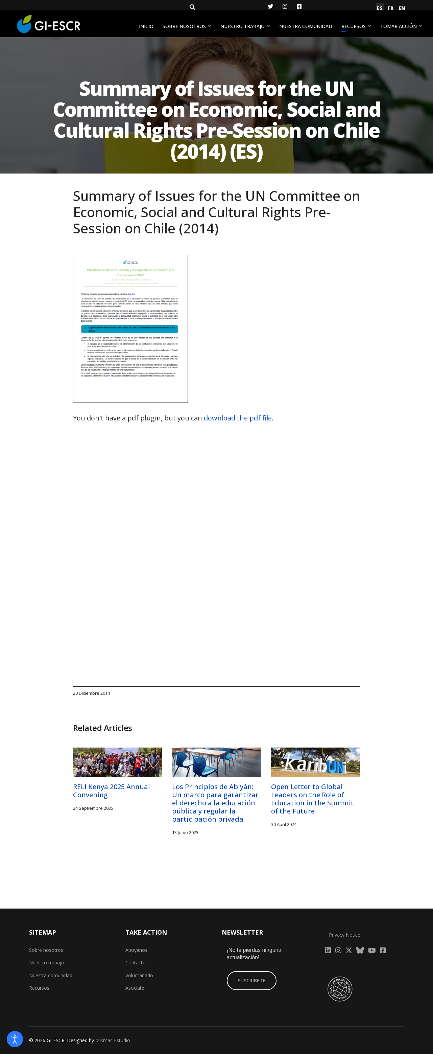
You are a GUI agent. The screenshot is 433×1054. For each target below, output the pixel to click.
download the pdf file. (238, 417)
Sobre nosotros (184, 26)
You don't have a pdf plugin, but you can (173, 417)
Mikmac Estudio (112, 1040)
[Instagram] (285, 6)
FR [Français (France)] (390, 8)
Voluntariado (139, 975)
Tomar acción (398, 26)
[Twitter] (270, 6)
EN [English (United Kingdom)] (402, 8)
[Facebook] (299, 6)
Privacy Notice (344, 935)
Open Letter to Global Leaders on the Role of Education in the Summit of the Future (312, 799)
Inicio (146, 26)
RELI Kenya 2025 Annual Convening (112, 790)
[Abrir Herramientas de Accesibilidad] (15, 1039)
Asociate (134, 988)
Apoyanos (136, 950)
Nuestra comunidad (305, 26)
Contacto (135, 962)
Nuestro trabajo (242, 26)
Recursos (353, 26)
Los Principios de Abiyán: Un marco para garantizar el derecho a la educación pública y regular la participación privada (215, 803)
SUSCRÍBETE (252, 980)
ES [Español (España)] (380, 8)
